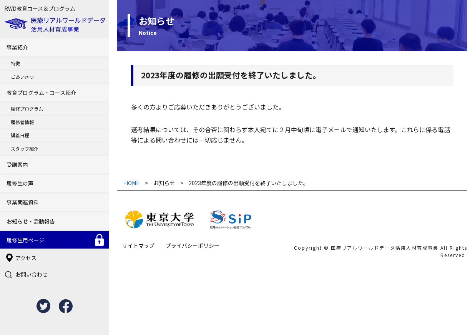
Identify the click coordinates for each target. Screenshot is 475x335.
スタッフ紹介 (24, 148)
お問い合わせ (31, 274)
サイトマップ (138, 245)
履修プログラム (27, 108)
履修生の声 (20, 183)
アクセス (26, 258)
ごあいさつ (22, 76)
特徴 (15, 63)
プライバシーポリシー (192, 245)
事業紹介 (17, 47)
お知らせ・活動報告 (31, 221)
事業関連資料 (23, 202)
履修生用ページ (25, 240)
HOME (132, 183)
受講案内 (17, 164)
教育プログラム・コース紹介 (41, 92)
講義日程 (20, 135)
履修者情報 (22, 122)
